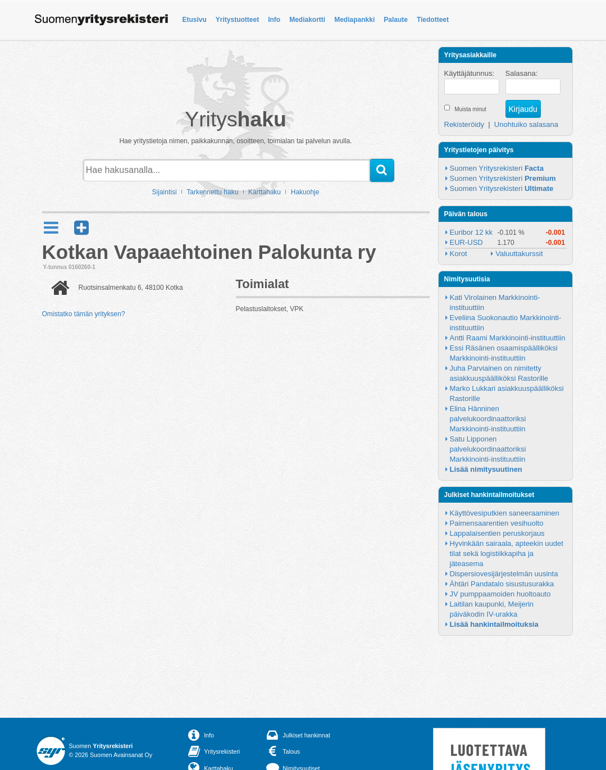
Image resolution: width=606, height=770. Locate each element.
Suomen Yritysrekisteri (497, 168)
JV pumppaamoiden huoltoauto (500, 594)
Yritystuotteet (237, 20)
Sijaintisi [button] (164, 192)
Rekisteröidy (464, 124)
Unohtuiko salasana (526, 124)
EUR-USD (466, 242)
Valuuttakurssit (519, 253)
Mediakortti (307, 20)
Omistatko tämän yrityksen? (83, 314)
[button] (81, 227)
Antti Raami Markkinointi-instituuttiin (508, 338)
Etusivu (195, 20)
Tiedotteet (433, 20)
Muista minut (470, 109)
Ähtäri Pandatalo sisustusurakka (502, 584)
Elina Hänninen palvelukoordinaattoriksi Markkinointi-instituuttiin (489, 418)
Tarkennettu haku (212, 192)
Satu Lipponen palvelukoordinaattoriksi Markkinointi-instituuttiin (489, 449)
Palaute (396, 20)
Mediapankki (354, 20)
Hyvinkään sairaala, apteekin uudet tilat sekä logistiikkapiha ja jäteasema (508, 553)
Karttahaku (264, 192)
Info (274, 20)
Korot (458, 253)
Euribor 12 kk (471, 232)
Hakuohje (305, 192)
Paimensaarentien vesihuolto (497, 523)
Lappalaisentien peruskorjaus (497, 533)
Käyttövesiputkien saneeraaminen (504, 513)
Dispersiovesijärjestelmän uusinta (504, 573)
